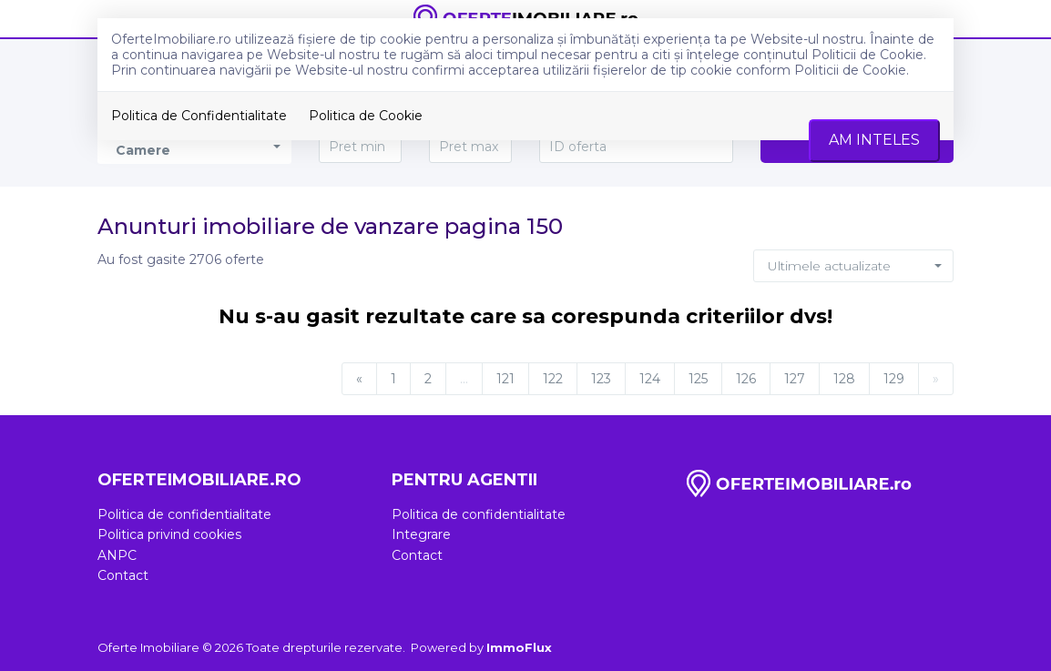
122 (553, 379)
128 (844, 379)
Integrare (421, 534)
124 (649, 379)
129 (893, 379)
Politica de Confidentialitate (199, 115)
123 (601, 379)
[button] (853, 265)
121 (505, 379)
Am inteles (874, 139)
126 (746, 379)
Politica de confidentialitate (184, 514)
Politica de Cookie (366, 115)
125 (698, 379)
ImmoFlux (519, 647)
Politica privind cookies (169, 534)
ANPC (117, 555)
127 (794, 379)
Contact (122, 575)
